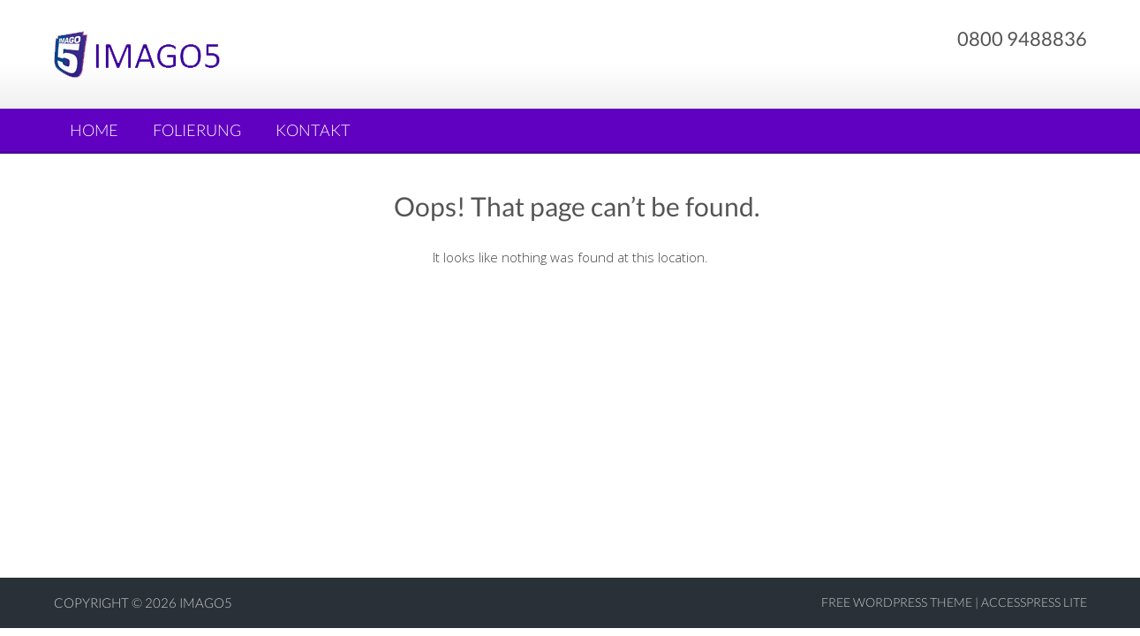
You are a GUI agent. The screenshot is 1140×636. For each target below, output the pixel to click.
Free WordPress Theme (896, 602)
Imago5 (205, 602)
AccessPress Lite (1034, 602)
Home (94, 130)
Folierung (197, 130)
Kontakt (313, 130)
